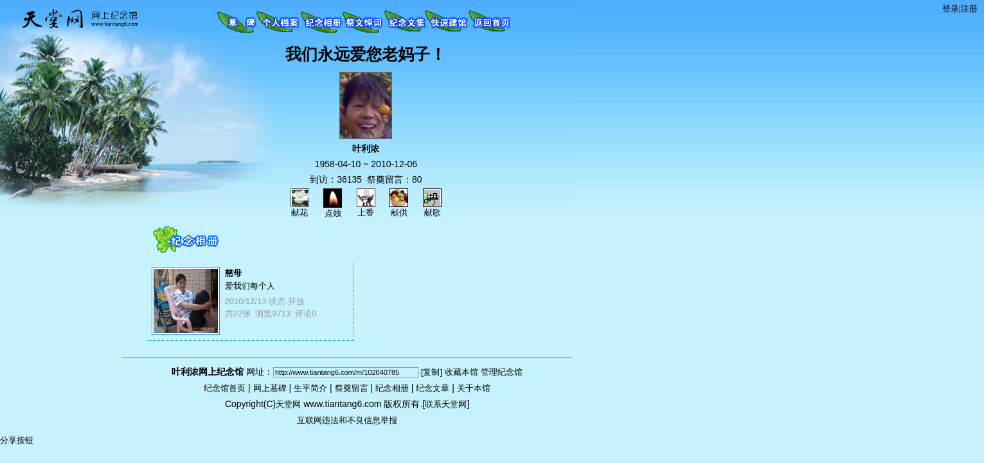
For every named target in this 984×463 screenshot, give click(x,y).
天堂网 (288, 404)
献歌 (432, 208)
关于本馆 (473, 388)
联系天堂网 (446, 404)
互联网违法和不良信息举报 (347, 420)
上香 (366, 208)
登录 (950, 9)
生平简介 (310, 388)
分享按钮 (16, 440)
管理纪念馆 (502, 372)
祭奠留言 (351, 388)
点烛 (332, 209)
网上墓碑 (270, 388)
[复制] (431, 372)
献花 (300, 208)
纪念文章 (432, 388)
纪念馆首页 (225, 388)
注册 (969, 9)
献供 (398, 208)
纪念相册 (392, 388)
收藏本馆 (461, 372)
